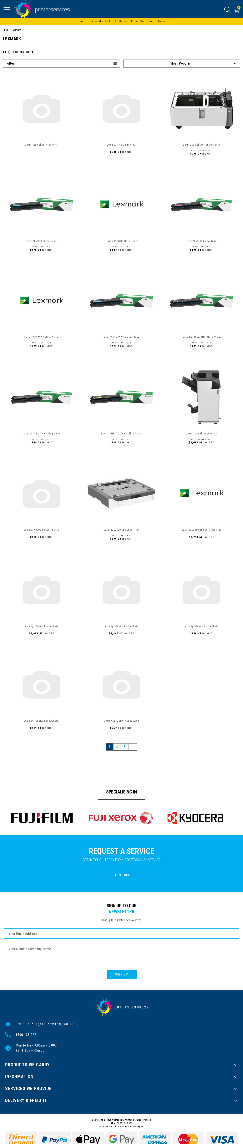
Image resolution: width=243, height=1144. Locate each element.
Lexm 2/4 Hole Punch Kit (121, 144)
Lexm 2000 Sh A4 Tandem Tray (201, 144)
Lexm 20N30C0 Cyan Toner (41, 241)
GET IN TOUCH (122, 875)
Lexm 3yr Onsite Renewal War (42, 626)
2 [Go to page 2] (117, 747)
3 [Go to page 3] (124, 747)
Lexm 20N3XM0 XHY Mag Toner (41, 433)
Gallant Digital (136, 1126)
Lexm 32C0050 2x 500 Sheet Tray (201, 529)
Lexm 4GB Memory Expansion (121, 720)
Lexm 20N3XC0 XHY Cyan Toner (121, 337)
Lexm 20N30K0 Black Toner (121, 241)
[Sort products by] (182, 63)
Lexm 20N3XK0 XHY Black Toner (201, 337)
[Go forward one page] (132, 747)
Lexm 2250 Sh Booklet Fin (201, 433)
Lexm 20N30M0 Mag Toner (202, 241)
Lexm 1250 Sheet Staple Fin (41, 144)
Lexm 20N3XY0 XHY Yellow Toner (121, 433)
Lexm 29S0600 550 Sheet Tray (121, 529)
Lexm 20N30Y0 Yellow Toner (41, 337)
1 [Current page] (109, 747)
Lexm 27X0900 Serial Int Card (42, 529)
